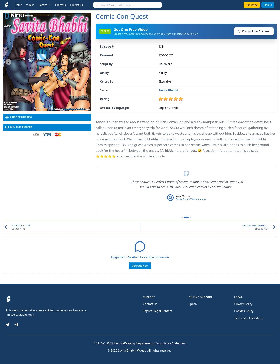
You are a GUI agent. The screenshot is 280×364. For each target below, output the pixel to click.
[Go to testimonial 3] (190, 217)
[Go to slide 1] (35, 108)
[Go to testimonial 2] (186, 217)
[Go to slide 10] (57, 108)
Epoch (193, 304)
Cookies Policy (243, 311)
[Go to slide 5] (44, 108)
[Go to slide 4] (42, 108)
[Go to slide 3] (39, 108)
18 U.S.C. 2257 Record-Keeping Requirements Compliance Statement (140, 343)
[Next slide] (86, 62)
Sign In (268, 5)
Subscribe (252, 5)
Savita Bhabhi (168, 90)
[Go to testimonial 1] (182, 217)
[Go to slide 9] (54, 108)
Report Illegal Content (157, 311)
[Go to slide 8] (52, 108)
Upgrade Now (140, 265)
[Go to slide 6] (47, 108)
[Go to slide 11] (59, 108)
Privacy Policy (243, 304)
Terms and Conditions (249, 318)
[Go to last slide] (8, 62)
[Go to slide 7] (49, 108)
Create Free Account (254, 31)
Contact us (150, 304)
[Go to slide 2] (37, 108)
